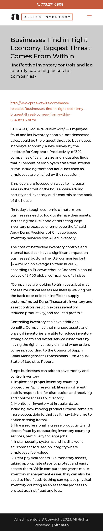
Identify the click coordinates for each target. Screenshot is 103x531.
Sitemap (61, 525)
